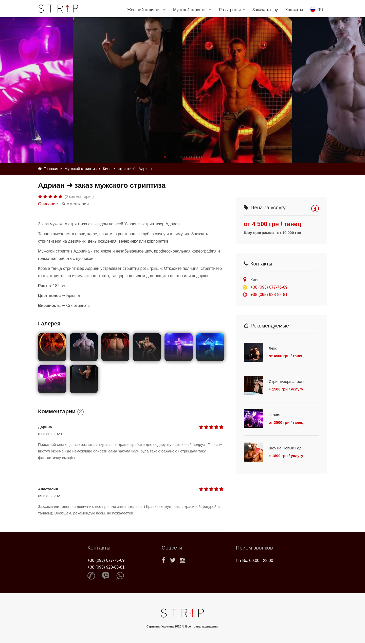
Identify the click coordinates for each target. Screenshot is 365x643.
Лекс (273, 348)
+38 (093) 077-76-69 (268, 287)
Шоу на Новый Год (285, 448)
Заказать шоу (265, 10)
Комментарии (75, 203)
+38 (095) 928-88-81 (268, 294)
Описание (48, 203)
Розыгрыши (230, 10)
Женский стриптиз (144, 10)
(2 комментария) (79, 196)
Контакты (294, 10)
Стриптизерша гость (286, 381)
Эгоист (275, 415)
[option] (237, 90)
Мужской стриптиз (190, 10)
